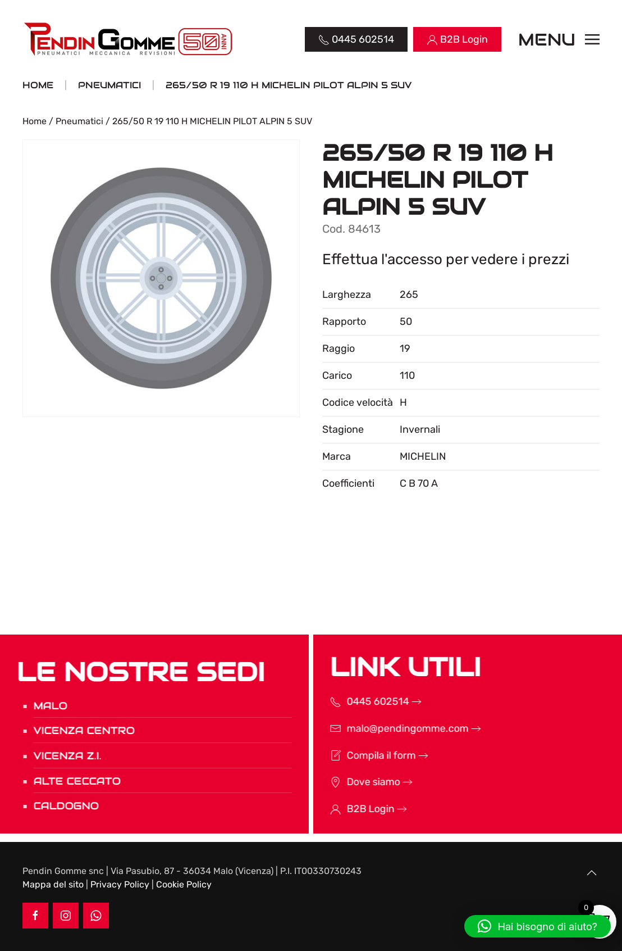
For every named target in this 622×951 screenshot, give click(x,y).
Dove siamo (358, 782)
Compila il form (366, 755)
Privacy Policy (119, 884)
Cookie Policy (184, 884)
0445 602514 (363, 701)
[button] (559, 39)
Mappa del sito (53, 884)
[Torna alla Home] (129, 39)
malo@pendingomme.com (392, 728)
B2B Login (355, 809)
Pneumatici (79, 121)
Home (34, 121)
